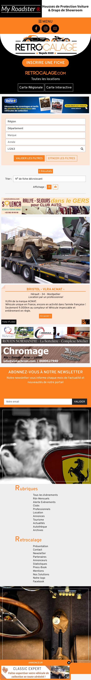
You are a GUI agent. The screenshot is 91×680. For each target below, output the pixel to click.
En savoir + (45, 316)
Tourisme (38, 520)
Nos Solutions (41, 574)
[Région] (45, 121)
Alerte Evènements (44, 502)
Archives (38, 530)
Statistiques (40, 564)
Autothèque (40, 527)
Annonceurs (40, 560)
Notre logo (39, 578)
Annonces (39, 516)
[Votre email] (38, 402)
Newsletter (39, 553)
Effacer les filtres (61, 158)
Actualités (39, 523)
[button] (45, 250)
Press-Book (40, 567)
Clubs (36, 505)
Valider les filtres (29, 158)
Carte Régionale (31, 87)
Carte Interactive (59, 87)
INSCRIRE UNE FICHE (45, 62)
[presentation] (46, 391)
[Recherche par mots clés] (42, 149)
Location (38, 512)
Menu (45, 21)
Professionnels (41, 509)
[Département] (45, 128)
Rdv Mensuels (41, 498)
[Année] (45, 142)
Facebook (38, 581)
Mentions (38, 571)
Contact (37, 549)
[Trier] (49, 179)
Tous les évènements (45, 495)
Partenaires (39, 557)
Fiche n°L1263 (8, 321)
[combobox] (46, 135)
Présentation (40, 546)
